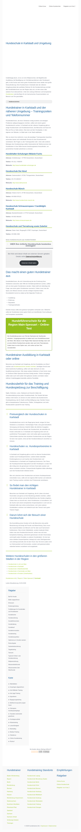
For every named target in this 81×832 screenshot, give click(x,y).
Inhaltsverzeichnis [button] (12, 102)
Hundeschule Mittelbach (34, 794)
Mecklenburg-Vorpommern (15, 798)
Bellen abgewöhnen (14, 599)
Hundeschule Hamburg (34, 791)
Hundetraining (12, 633)
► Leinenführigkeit (13, 725)
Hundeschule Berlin (33, 782)
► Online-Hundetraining (15, 738)
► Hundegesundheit (14, 719)
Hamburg (10, 791)
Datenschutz (52, 826)
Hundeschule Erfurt (33, 785)
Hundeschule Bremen (33, 788)
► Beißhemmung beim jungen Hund (17, 704)
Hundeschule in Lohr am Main (17, 564)
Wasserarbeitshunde (14, 664)
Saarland (9, 810)
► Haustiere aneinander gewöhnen (15, 715)
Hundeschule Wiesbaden (34, 801)
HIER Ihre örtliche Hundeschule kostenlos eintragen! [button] (29, 245)
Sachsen (9, 813)
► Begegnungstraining (14, 699)
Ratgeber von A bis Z (69, 6)
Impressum (44, 826)
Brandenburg (11, 785)
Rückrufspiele (12, 643)
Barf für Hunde (12, 596)
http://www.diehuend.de (20, 182)
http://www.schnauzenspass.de (22, 220)
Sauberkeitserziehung (14, 646)
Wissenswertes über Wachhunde (14, 669)
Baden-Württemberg (13, 775)
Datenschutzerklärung (34, 256)
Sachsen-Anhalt (12, 817)
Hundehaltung (12, 624)
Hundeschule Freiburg (34, 804)
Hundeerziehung (13, 618)
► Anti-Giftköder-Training (15, 690)
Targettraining (12, 649)
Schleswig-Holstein (13, 820)
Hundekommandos (13, 630)
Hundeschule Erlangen (34, 807)
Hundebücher (12, 614)
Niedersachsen (11, 801)
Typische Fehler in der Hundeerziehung (14, 657)
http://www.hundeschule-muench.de (23, 200)
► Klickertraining (13, 722)
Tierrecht (10, 652)
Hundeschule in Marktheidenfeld (18, 569)
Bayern (9, 779)
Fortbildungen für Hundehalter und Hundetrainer (16, 610)
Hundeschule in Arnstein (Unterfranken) (20, 573)
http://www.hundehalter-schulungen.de (24, 165)
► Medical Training (13, 732)
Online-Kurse (42, 6)
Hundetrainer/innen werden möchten (25, 366)
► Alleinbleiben (12, 684)
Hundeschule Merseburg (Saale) (37, 779)
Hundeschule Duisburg (34, 798)
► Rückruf (11, 741)
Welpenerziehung (13, 661)
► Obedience (12, 735)
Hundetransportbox (13, 637)
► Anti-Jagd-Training (14, 693)
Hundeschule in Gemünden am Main (19, 571)
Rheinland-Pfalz (12, 807)
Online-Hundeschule (55, 6)
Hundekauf (11, 627)
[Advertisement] (29, 27)
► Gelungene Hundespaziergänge (14, 709)
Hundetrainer (10, 94)
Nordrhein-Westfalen (13, 804)
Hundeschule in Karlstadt (15, 566)
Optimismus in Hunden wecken (17, 640)
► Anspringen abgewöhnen (16, 687)
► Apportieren (12, 696)
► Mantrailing (12, 728)
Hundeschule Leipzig (33, 775)
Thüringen (10, 823)
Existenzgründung (13, 606)
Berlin (8, 782)
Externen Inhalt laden (29, 263)
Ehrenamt (11, 603)
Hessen (9, 794)
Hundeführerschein (13, 621)
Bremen (9, 788)
